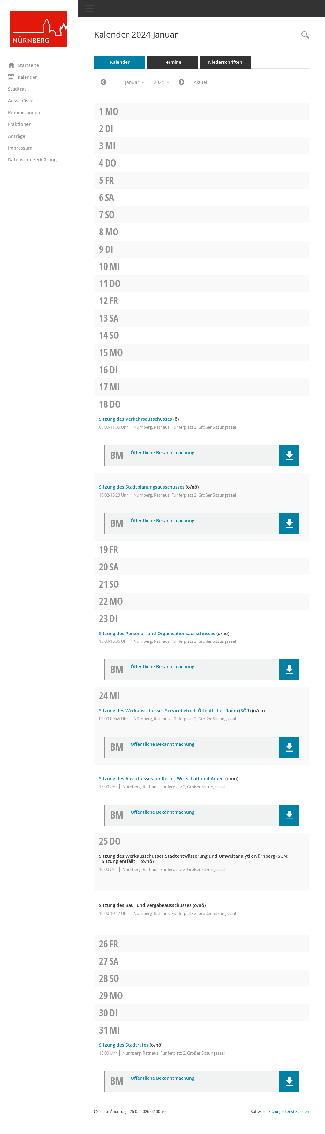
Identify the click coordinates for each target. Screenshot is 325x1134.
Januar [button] (136, 82)
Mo (113, 111)
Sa (111, 197)
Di (111, 128)
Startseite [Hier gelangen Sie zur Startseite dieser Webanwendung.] (25, 65)
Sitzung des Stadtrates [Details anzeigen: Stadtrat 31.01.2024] (125, 1045)
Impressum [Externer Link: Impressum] (22, 148)
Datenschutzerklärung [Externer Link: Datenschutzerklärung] (34, 160)
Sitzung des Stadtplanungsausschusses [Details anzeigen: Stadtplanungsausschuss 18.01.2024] (143, 487)
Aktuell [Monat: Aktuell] (202, 82)
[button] (289, 455)
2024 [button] (163, 82)
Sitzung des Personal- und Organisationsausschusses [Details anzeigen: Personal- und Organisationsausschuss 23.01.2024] (159, 633)
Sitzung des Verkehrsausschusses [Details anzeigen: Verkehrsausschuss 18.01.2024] (137, 419)
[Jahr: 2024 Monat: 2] (183, 82)
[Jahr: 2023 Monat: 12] (104, 82)
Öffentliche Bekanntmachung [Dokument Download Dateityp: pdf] (164, 453)
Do (112, 162)
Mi (112, 145)
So (111, 214)
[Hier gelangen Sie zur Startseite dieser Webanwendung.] (40, 29)
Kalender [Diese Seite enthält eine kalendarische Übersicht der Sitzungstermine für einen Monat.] (24, 77)
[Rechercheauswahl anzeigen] (303, 35)
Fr (111, 180)
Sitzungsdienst (288, 1111)
